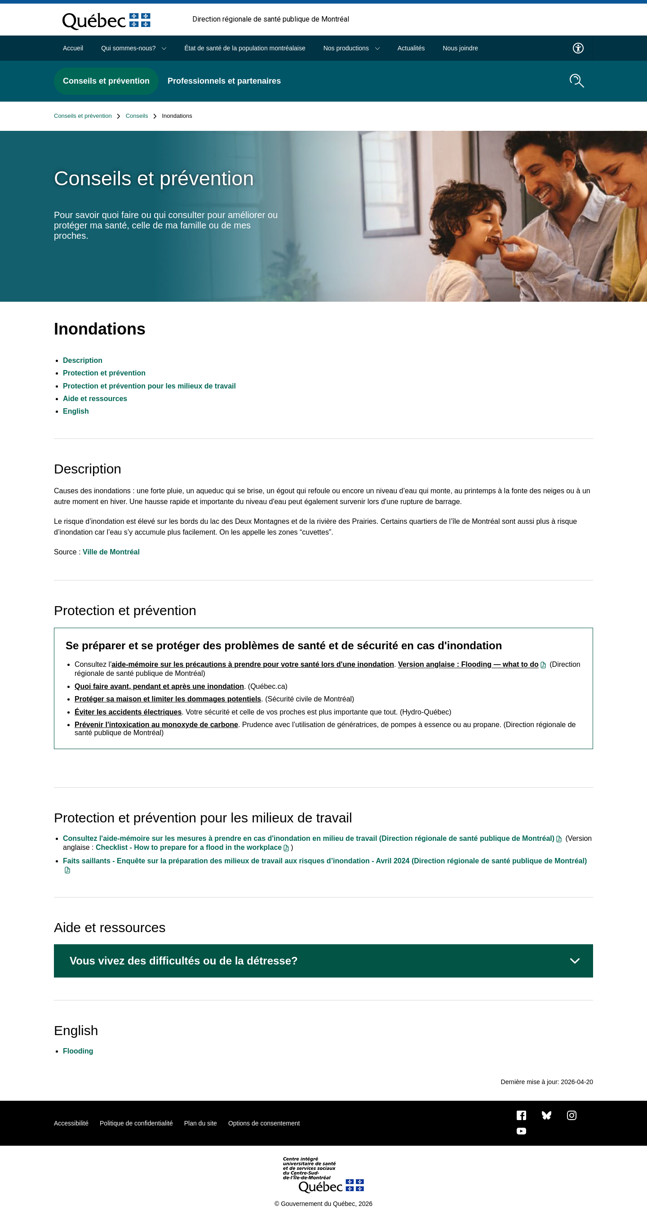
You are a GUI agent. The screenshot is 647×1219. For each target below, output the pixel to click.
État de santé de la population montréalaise (244, 48)
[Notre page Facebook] (521, 1114)
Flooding (78, 1051)
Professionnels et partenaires (224, 80)
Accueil (73, 48)
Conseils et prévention (106, 80)
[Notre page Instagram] (571, 1114)
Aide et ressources (95, 398)
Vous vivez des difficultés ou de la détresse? (184, 961)
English (76, 411)
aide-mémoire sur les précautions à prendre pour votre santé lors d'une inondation (252, 664)
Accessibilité (71, 1123)
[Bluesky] (546, 1114)
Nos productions (352, 48)
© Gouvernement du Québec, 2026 (323, 1203)
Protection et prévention (104, 373)
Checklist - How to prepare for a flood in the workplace (189, 847)
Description (82, 360)
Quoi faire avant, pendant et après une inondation (159, 686)
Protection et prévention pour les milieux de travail (149, 386)
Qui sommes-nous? (133, 48)
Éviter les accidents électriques (128, 712)
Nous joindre (460, 48)
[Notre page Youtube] (521, 1130)
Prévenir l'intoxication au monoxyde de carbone (156, 724)
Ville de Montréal (111, 552)
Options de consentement (264, 1123)
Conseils (141, 116)
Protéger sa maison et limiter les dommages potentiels (168, 699)
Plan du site (200, 1123)
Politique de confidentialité (136, 1123)
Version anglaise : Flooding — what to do (468, 665)
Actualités (411, 48)
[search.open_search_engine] (577, 80)
